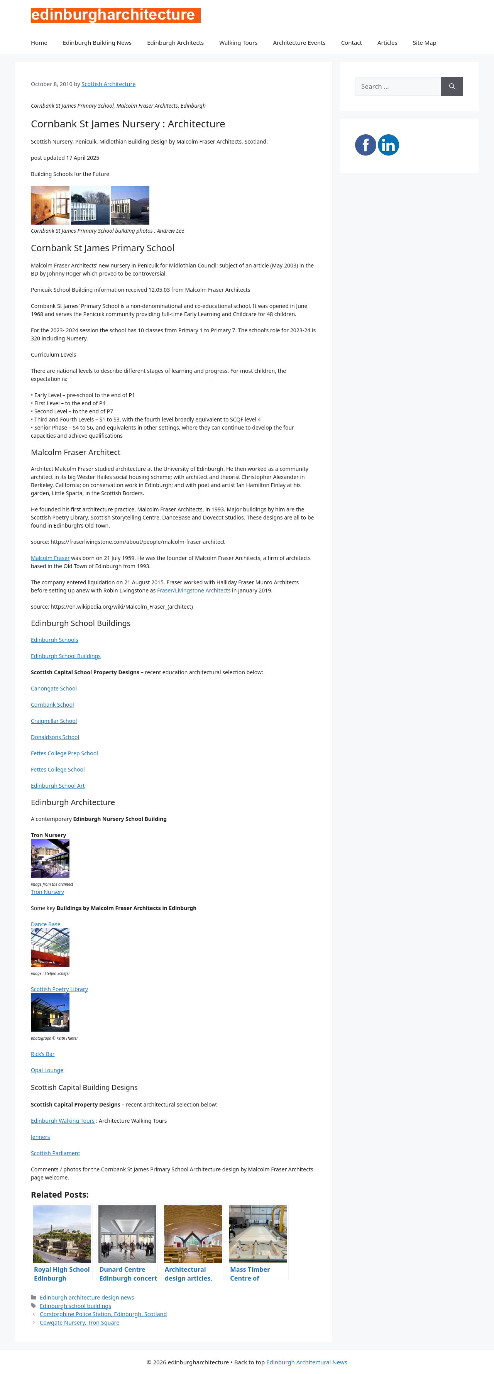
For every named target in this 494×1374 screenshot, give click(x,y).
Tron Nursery (47, 891)
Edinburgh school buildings (75, 1306)
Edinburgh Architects (175, 42)
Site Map (424, 42)
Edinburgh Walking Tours (63, 1120)
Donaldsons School (55, 737)
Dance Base (46, 924)
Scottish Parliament (55, 1153)
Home (39, 42)
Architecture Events (299, 42)
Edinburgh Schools (54, 639)
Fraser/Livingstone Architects (193, 590)
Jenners (40, 1136)
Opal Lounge (47, 1070)
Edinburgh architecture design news (87, 1297)
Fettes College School (58, 769)
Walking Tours (238, 42)
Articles (387, 42)
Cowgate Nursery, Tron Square (79, 1322)
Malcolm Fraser (50, 558)
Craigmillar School (54, 720)
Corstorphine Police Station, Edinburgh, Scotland (103, 1314)
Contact (351, 42)
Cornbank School (52, 704)
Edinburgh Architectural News (306, 1362)
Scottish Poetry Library (59, 989)
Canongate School (54, 688)
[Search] (452, 86)
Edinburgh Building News (97, 42)
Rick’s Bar (43, 1054)
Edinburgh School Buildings (66, 656)
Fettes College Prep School (64, 753)
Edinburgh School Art (58, 785)
